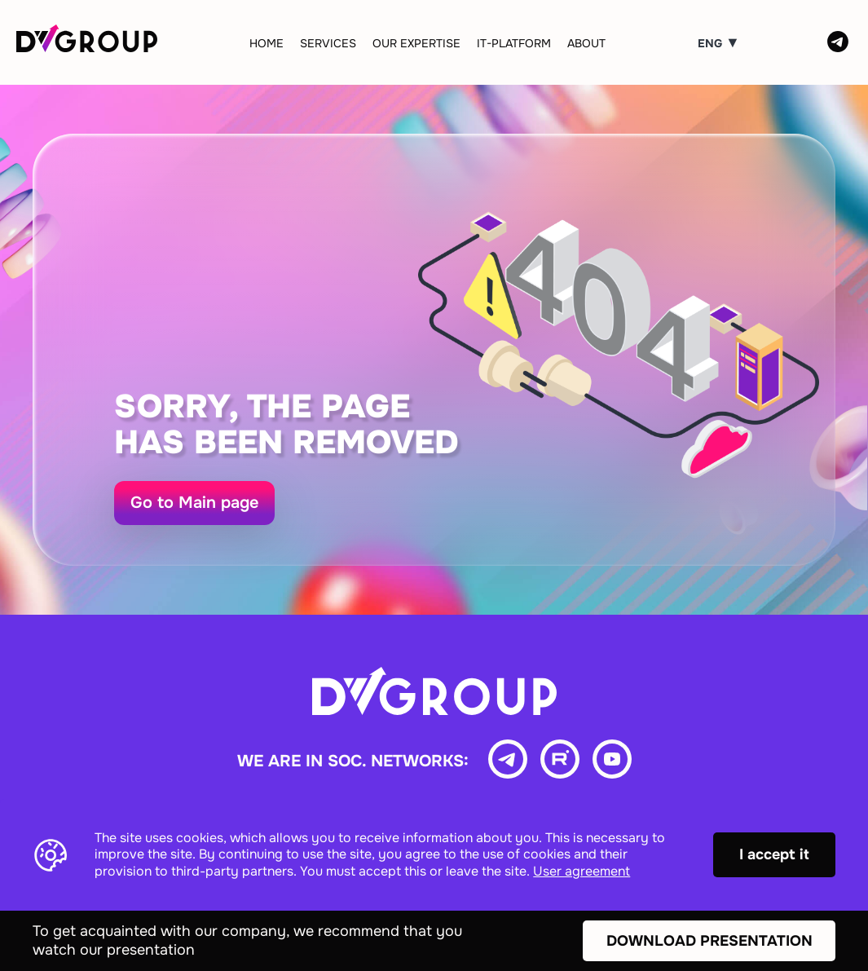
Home (266, 43)
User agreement (581, 871)
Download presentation (709, 941)
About (586, 43)
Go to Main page (194, 502)
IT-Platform (514, 43)
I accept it (774, 854)
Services (328, 43)
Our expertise (416, 43)
